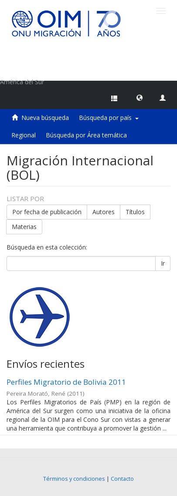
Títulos (135, 212)
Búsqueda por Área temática (86, 135)
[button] (139, 97)
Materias (24, 226)
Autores (103, 212)
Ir (163, 263)
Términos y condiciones (74, 478)
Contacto (122, 478)
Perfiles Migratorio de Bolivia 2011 (66, 382)
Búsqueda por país (109, 117)
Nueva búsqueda (45, 117)
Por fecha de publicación (47, 212)
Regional (23, 135)
